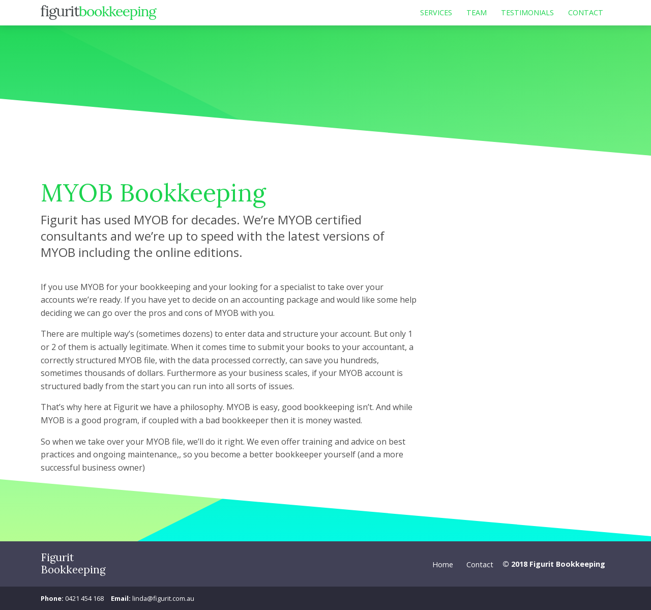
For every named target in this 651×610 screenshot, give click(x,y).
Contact (479, 564)
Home (442, 564)
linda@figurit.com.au (163, 598)
